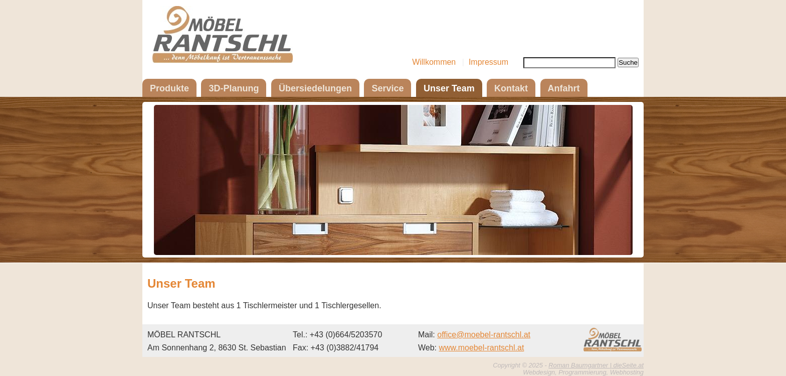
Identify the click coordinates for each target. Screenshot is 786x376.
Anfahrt (564, 88)
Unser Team (449, 88)
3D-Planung (234, 88)
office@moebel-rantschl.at (483, 334)
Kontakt (511, 88)
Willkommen (434, 62)
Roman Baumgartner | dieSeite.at (596, 365)
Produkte (169, 88)
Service (387, 88)
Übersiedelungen (315, 88)
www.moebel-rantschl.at (481, 347)
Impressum (488, 62)
